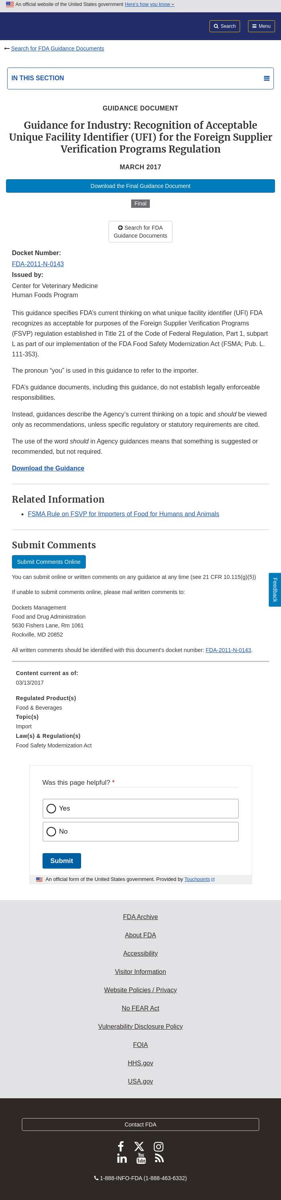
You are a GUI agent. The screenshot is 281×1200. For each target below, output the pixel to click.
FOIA (140, 1044)
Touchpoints (197, 879)
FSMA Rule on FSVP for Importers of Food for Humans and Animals (123, 514)
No (63, 831)
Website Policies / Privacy (140, 990)
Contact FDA (140, 1124)
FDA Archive (140, 917)
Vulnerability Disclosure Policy (140, 1026)
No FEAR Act (140, 1008)
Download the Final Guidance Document (140, 186)
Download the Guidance (48, 468)
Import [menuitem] (24, 726)
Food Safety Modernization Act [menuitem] (54, 745)
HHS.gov (140, 1063)
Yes (64, 808)
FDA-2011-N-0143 (38, 264)
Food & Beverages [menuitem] (39, 708)
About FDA (140, 935)
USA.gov (140, 1081)
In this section (38, 78)
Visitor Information (140, 971)
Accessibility (140, 953)
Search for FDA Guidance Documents (57, 48)
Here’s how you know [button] (149, 4)
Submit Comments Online (49, 562)
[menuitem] (140, 680)
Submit (61, 861)
